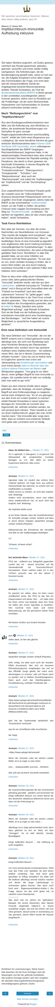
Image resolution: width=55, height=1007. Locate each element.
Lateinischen (8, 285)
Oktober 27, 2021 (41, 450)
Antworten (13, 467)
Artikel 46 (8, 306)
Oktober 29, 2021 (26, 858)
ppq (10, 635)
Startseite (27, 994)
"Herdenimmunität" (20, 212)
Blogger (33, 1004)
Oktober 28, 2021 (26, 786)
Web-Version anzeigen (27, 999)
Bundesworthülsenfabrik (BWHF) (18, 93)
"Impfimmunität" (39, 203)
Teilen (6, 435)
